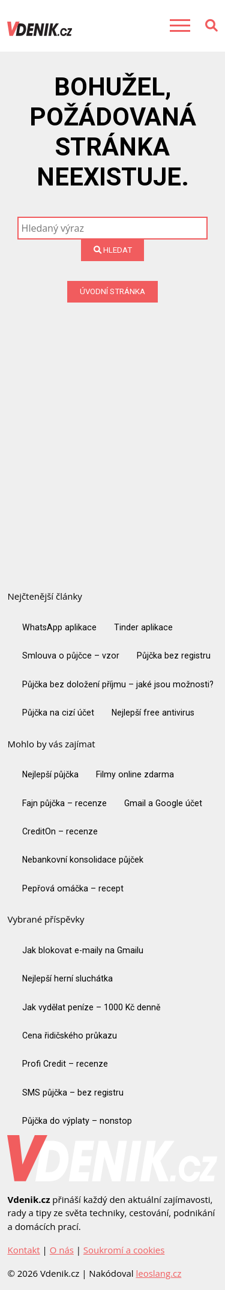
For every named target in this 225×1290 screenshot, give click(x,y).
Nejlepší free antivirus (153, 712)
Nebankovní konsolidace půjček (82, 859)
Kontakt (23, 1250)
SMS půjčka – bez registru (73, 1092)
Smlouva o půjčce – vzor (70, 655)
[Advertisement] (112, 421)
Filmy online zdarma (135, 774)
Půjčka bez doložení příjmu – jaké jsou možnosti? (118, 684)
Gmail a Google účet (163, 803)
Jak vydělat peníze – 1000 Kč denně (91, 1007)
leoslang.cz (158, 1273)
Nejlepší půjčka (50, 774)
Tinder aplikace (143, 627)
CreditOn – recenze (60, 831)
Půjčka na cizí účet (58, 712)
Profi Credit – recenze (65, 1063)
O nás (62, 1250)
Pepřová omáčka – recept (73, 888)
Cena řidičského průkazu (69, 1035)
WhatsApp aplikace (59, 627)
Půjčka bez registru (174, 655)
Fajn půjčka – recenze (64, 803)
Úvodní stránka (112, 291)
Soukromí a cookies (123, 1250)
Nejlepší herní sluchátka (67, 978)
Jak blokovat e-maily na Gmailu (82, 950)
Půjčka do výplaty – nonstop (77, 1121)
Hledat (113, 250)
